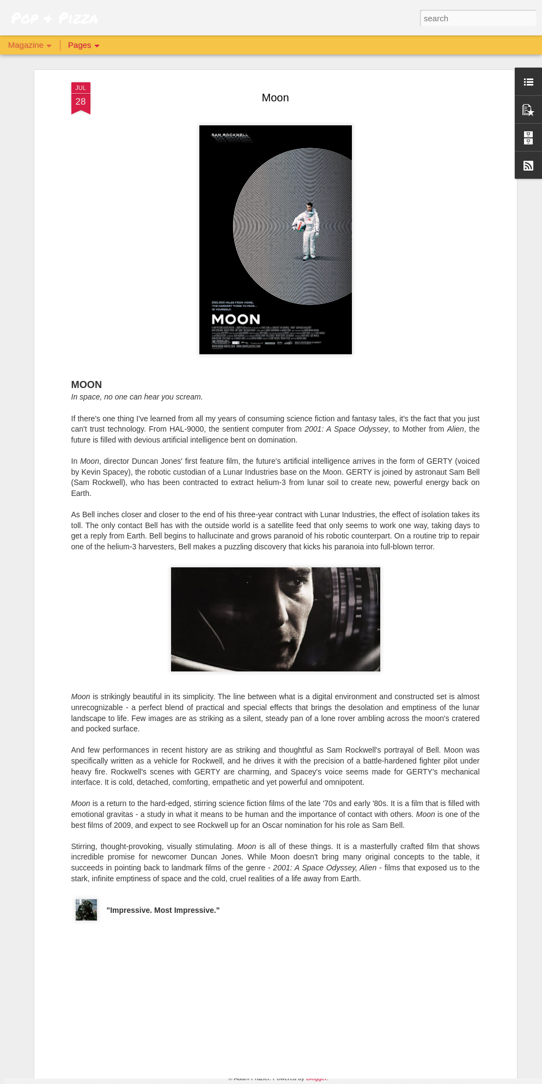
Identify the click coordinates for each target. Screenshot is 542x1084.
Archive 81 (189, 948)
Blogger (316, 1078)
